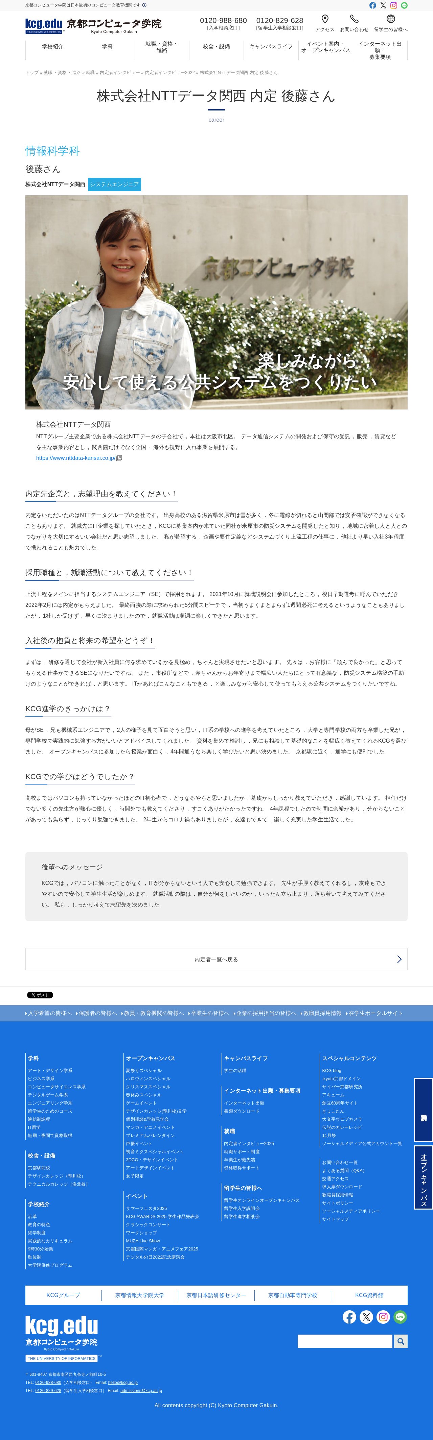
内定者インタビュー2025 (249, 1143)
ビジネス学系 (41, 1078)
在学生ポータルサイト (376, 1013)
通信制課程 (39, 1119)
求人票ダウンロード (342, 1186)
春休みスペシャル (143, 1094)
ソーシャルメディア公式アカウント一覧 (362, 1143)
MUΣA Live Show (143, 1240)
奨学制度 (37, 1232)
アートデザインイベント (150, 1167)
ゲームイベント (141, 1103)
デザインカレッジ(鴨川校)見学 (156, 1111)
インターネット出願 (244, 1103)
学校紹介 (53, 46)
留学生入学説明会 (241, 1208)
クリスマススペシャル (148, 1086)
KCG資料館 (369, 1295)
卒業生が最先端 (239, 1159)
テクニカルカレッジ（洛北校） (59, 1184)
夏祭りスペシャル (143, 1070)
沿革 (32, 1216)
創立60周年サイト (340, 1103)
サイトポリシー (337, 1203)
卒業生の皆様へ (210, 1013)
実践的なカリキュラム (50, 1240)
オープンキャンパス (150, 1058)
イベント (137, 1196)
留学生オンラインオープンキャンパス (262, 1200)
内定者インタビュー (120, 72)
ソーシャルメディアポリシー (351, 1211)
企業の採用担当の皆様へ (266, 1013)
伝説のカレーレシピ (342, 1127)
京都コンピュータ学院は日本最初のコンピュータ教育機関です (85, 5)
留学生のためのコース (50, 1111)
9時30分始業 (40, 1248)
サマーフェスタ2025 (146, 1208)
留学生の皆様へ (391, 23)
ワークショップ (141, 1232)
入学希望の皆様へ (50, 1013)
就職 (90, 72)
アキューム (333, 1094)
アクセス (325, 23)
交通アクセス (335, 1178)
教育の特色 (39, 1224)
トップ (32, 72)
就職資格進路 (62, 72)
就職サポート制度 (241, 1151)
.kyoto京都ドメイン (341, 1078)
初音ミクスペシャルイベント (155, 1151)
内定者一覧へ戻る (216, 959)
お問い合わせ (354, 23)
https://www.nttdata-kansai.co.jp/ (76, 458)
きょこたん (333, 1111)
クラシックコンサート (148, 1224)
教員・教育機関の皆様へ (154, 1013)
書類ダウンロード (241, 1111)
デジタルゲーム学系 (48, 1094)
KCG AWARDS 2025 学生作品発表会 (162, 1216)
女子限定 (135, 1175)
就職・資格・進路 (161, 47)
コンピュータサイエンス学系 (57, 1086)
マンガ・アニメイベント (150, 1127)
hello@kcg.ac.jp (123, 1382)
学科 (107, 46)
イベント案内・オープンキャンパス (325, 47)
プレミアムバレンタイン (150, 1135)
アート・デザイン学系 (50, 1070)
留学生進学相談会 (241, 1216)
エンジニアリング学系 (50, 1103)
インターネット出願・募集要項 (380, 50)
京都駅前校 (39, 1167)
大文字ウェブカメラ (342, 1119)
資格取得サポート (241, 1167)
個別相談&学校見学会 (147, 1119)
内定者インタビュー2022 (170, 72)
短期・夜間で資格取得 (50, 1135)
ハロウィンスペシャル (148, 1078)
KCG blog (331, 1070)
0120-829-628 (48, 1390)
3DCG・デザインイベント (152, 1159)
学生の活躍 (235, 1070)
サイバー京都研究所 (342, 1086)
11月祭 (329, 1135)
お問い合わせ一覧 (340, 1162)
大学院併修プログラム (50, 1265)
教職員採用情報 (322, 1013)
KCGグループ (64, 1295)
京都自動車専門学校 (292, 1295)
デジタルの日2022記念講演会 (155, 1257)
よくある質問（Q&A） (344, 1170)
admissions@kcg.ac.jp (141, 1390)
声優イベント (139, 1143)
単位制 (34, 1257)
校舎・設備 (216, 46)
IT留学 (34, 1127)
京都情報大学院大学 (139, 1295)
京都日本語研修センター (216, 1295)
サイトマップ (335, 1219)
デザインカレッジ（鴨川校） (57, 1175)
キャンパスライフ (271, 46)
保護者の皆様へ (98, 1013)
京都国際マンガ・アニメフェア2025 (162, 1248)
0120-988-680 (48, 1382)
